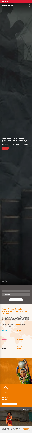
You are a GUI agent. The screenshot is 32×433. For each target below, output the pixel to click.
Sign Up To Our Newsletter (16, 299)
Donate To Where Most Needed (10, 403)
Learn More (4, 399)
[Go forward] (6, 281)
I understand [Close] (26, 429)
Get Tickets (5, 148)
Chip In (3, 333)
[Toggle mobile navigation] (29, 5)
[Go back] (3, 281)
